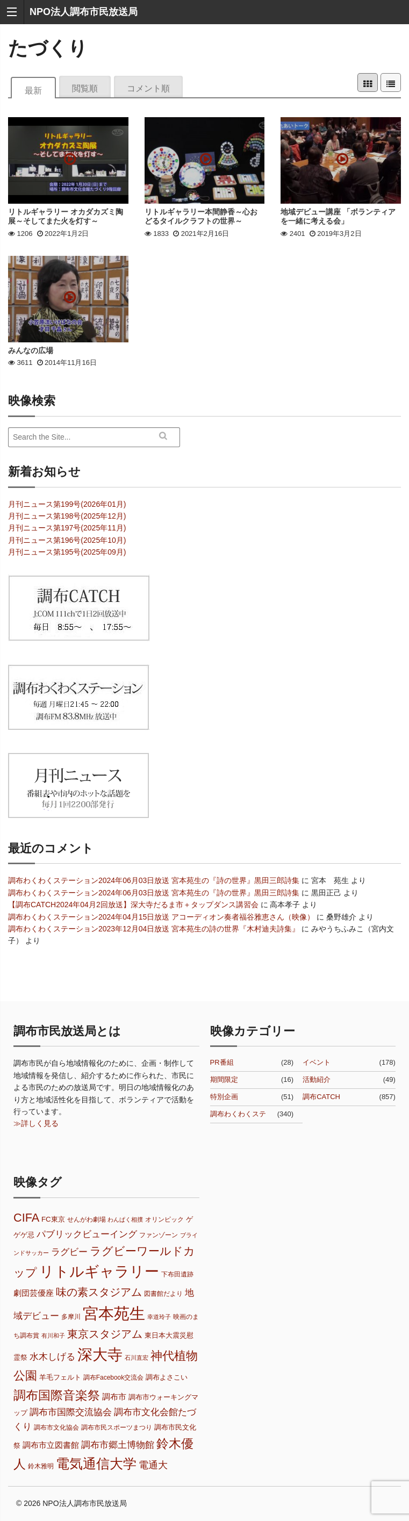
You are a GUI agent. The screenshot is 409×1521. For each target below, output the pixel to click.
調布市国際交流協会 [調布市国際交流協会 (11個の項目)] (71, 1412)
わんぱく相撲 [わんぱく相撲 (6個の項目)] (125, 1219)
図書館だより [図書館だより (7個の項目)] (163, 1293)
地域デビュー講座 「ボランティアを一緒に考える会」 (338, 216)
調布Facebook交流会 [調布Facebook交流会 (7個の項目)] (113, 1377)
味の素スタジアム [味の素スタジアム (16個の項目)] (99, 1292)
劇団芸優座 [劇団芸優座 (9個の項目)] (33, 1293)
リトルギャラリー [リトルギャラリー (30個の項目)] (99, 1272)
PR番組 (222, 1062)
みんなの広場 (30, 350)
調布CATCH (321, 1097)
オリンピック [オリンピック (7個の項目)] (164, 1219)
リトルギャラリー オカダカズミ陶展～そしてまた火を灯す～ (65, 216)
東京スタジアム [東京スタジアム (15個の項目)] (104, 1334)
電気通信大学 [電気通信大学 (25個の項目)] (96, 1463)
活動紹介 (317, 1079)
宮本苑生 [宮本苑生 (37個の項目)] (114, 1313)
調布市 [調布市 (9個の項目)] (114, 1397)
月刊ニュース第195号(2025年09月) (67, 552)
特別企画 (224, 1097)
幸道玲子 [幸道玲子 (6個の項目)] (159, 1317)
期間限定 (224, 1079)
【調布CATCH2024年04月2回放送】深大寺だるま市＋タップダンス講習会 (133, 904)
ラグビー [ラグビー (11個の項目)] (69, 1252)
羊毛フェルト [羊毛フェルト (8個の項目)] (60, 1377)
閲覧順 (85, 87)
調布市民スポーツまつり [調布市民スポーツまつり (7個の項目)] (116, 1427)
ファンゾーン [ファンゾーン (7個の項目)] (158, 1235)
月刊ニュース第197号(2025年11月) (67, 527)
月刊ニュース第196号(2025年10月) (67, 540)
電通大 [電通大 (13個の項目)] (153, 1464)
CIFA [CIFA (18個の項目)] (26, 1217)
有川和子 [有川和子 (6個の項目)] (53, 1335)
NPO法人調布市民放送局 (84, 11)
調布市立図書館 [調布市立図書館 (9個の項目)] (51, 1445)
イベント (317, 1062)
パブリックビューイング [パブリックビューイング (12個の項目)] (87, 1234)
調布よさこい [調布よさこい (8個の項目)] (167, 1377)
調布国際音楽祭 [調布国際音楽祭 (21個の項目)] (56, 1395)
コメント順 (148, 87)
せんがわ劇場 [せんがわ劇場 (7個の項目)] (86, 1219)
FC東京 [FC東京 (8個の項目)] (53, 1219)
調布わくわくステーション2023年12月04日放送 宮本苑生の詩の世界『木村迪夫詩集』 (153, 928)
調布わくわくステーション (238, 1115)
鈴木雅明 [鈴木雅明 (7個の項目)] (41, 1466)
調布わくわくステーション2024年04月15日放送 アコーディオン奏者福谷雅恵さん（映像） (161, 917)
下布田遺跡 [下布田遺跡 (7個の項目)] (177, 1274)
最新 (33, 89)
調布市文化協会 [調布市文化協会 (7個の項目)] (56, 1427)
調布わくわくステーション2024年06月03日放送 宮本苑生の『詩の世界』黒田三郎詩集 (153, 880)
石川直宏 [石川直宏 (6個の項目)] (136, 1357)
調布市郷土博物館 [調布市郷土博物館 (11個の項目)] (117, 1445)
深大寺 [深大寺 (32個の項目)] (100, 1354)
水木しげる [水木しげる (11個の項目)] (52, 1357)
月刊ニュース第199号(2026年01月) (67, 504)
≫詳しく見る (36, 1123)
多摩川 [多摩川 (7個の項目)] (71, 1317)
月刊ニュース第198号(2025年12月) (67, 516)
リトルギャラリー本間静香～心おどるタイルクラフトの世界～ (201, 216)
